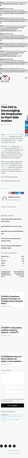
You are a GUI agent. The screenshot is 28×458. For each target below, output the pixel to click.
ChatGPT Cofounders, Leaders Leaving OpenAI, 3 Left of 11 (11, 330)
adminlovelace (7, 124)
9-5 (17, 140)
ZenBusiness (4, 167)
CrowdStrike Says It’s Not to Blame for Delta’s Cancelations (11, 359)
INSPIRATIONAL (4, 104)
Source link (4, 188)
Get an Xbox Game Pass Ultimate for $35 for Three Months (18, 274)
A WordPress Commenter (8, 419)
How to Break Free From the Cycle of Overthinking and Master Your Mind (11, 416)
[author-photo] (2, 306)
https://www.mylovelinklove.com (14, 199)
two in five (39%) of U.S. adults (12, 134)
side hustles (7, 165)
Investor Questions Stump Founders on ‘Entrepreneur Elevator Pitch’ (12, 300)
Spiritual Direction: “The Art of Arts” (11, 226)
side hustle (5, 136)
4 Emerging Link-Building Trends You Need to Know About (6, 274)
